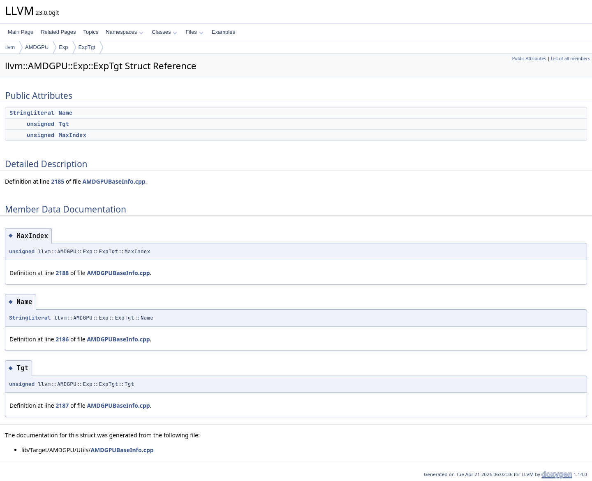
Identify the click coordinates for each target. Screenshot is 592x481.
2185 (57, 181)
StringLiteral (31, 113)
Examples (223, 32)
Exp (63, 47)
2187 (62, 405)
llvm (10, 47)
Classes (164, 32)
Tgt (64, 124)
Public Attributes (529, 58)
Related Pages (58, 32)
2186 (62, 339)
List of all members (570, 58)
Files (194, 32)
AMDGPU (37, 47)
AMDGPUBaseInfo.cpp (113, 181)
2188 (62, 273)
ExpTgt (87, 47)
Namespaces (124, 32)
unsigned (40, 124)
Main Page (20, 32)
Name (66, 113)
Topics (90, 32)
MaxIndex (72, 135)
